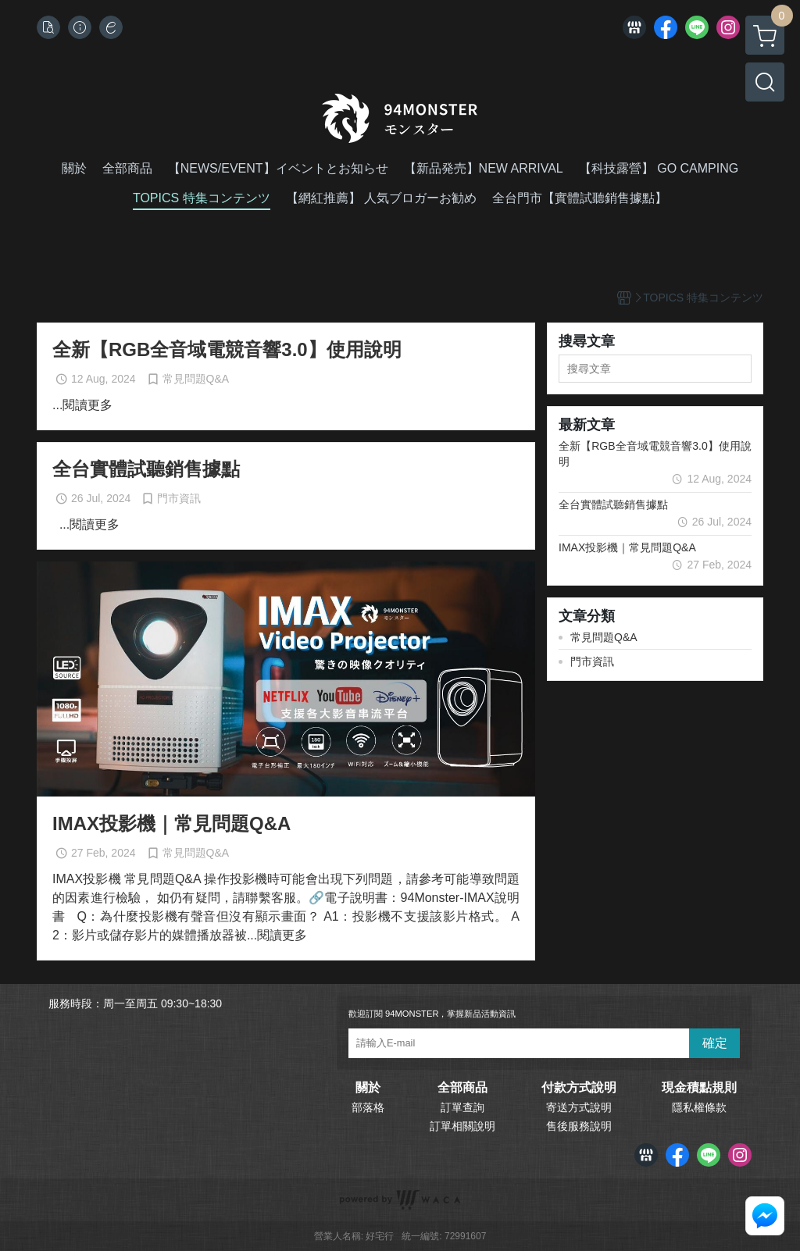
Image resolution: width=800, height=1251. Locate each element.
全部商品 (463, 1088)
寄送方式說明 (579, 1107)
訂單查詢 (462, 1107)
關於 (367, 1088)
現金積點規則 (699, 1088)
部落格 (368, 1107)
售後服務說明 (579, 1126)
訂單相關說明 (462, 1126)
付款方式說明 (578, 1088)
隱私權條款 (699, 1107)
